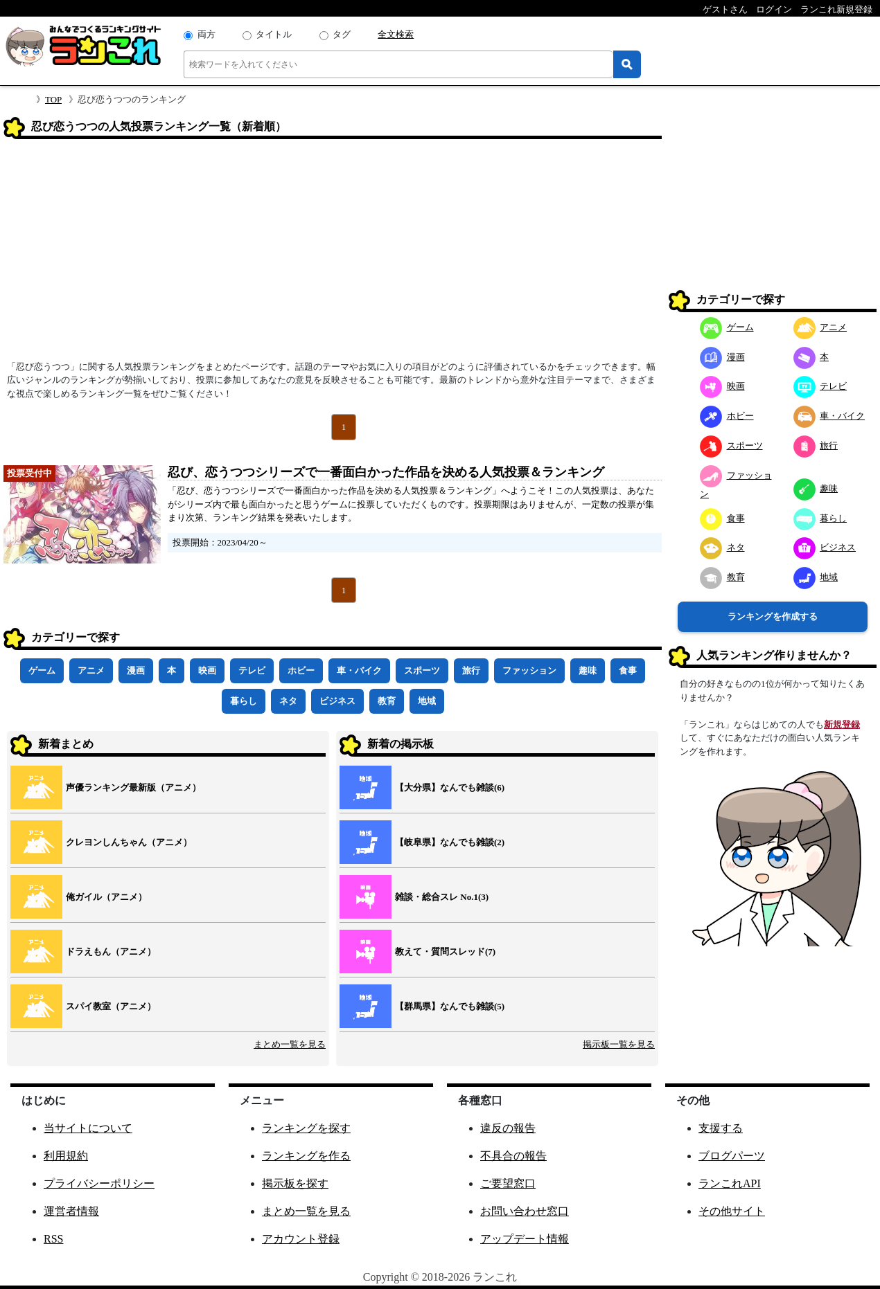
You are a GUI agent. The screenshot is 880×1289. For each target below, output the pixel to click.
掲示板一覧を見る (619, 1044)
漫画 (136, 670)
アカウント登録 (301, 1239)
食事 (628, 670)
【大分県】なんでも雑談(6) (449, 787)
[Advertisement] (332, 254)
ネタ (288, 701)
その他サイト (731, 1211)
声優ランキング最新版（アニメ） (133, 787)
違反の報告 (508, 1128)
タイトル (274, 34)
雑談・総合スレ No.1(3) (442, 897)
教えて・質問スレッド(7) (445, 951)
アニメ (91, 670)
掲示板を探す (295, 1183)
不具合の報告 (513, 1156)
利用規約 (66, 1156)
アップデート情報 (524, 1239)
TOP (53, 99)
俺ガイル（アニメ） (106, 897)
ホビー (301, 670)
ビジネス (337, 701)
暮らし (243, 701)
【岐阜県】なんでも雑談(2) (449, 842)
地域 (427, 701)
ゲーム (41, 670)
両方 (206, 34)
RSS (53, 1239)
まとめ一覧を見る (290, 1044)
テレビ (251, 670)
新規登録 (842, 724)
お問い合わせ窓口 (524, 1211)
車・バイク (359, 670)
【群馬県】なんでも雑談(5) (449, 1006)
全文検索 (396, 34)
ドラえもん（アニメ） (111, 951)
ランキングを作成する (773, 616)
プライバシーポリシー (99, 1183)
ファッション (529, 670)
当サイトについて (88, 1128)
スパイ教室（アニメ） (111, 1006)
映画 (207, 670)
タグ (342, 34)
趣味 (588, 670)
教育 (387, 701)
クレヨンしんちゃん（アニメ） (129, 842)
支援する (720, 1128)
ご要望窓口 (508, 1183)
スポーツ (422, 670)
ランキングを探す (306, 1128)
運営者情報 (71, 1211)
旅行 (471, 670)
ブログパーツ (731, 1156)
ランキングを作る (306, 1156)
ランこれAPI (729, 1183)
